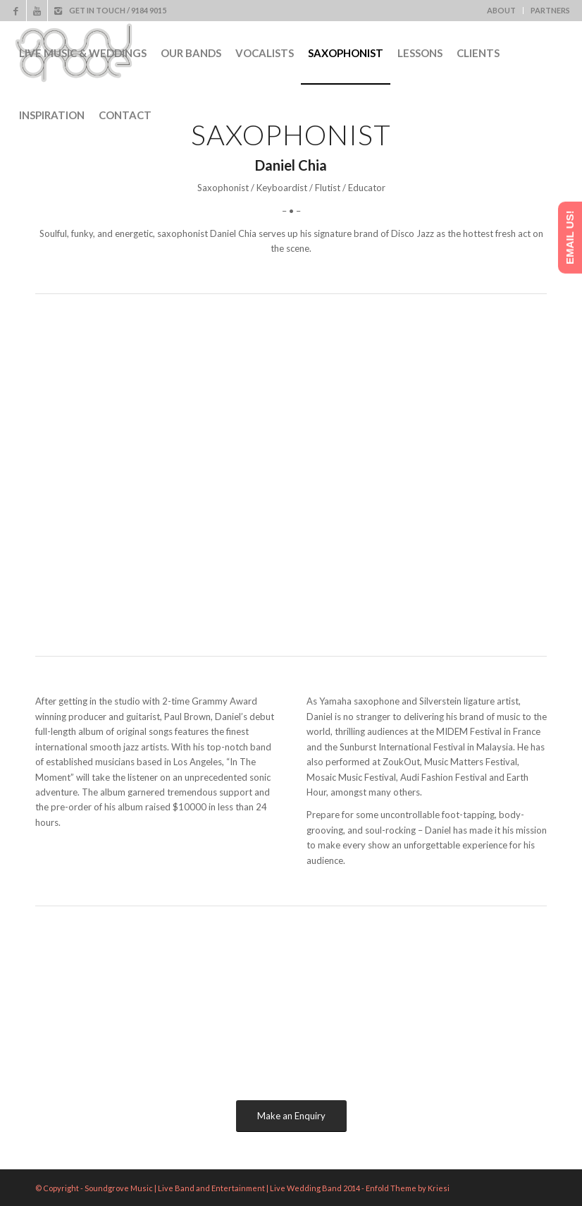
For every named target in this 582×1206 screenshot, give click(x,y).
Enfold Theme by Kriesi (408, 1188)
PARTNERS (550, 10)
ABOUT (501, 10)
